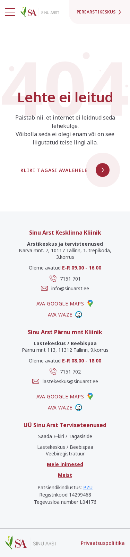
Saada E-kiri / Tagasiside (65, 436)
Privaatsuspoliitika (103, 543)
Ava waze (65, 314)
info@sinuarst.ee (65, 288)
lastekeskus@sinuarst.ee (65, 381)
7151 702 (65, 371)
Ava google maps (65, 303)
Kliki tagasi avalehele (65, 170)
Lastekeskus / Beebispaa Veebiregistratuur (65, 450)
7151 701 (65, 278)
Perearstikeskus (99, 12)
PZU (88, 487)
